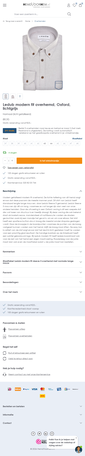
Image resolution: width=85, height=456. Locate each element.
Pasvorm (7, 272)
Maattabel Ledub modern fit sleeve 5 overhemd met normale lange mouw (38, 262)
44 (51, 143)
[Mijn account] (68, 5)
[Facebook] (33, 434)
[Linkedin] (46, 434)
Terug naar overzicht (12, 21)
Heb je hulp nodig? (13, 368)
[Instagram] (52, 434)
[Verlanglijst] (73, 5)
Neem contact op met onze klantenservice (29, 374)
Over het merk (10, 292)
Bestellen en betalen (14, 406)
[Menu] (5, 5)
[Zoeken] (69, 14)
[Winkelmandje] (79, 5)
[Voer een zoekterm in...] (41, 14)
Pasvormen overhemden (20, 336)
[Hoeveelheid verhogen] (12, 161)
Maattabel (77, 138)
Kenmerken (9, 251)
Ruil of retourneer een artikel (22, 353)
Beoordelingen (10, 282)
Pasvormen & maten (14, 323)
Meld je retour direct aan (20, 358)
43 (45, 143)
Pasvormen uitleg (16, 329)
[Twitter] (39, 434)
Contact (7, 423)
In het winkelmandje (49, 160)
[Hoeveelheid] (8, 161)
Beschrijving (9, 191)
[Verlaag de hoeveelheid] (5, 161)
